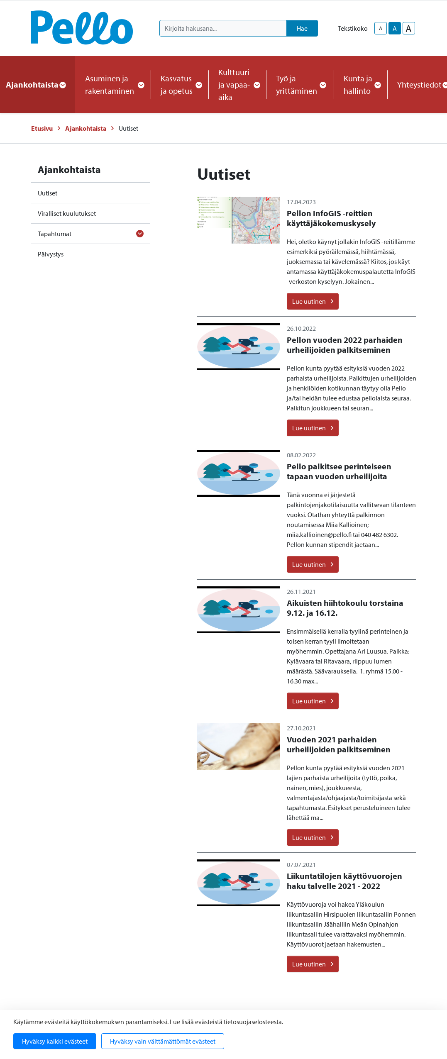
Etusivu (42, 128)
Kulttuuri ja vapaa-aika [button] (237, 84)
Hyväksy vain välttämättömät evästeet (162, 1041)
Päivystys (51, 254)
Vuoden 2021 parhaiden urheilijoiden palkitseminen (339, 744)
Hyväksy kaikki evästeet (55, 1041)
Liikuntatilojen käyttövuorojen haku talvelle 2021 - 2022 (344, 881)
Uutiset (47, 193)
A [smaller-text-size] (380, 28)
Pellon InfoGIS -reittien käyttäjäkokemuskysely (331, 218)
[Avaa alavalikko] (140, 233)
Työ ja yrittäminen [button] (300, 84)
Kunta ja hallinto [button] (360, 84)
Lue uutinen (312, 301)
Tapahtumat (54, 233)
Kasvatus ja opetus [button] (179, 84)
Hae (302, 28)
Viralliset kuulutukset (67, 213)
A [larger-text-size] (408, 28)
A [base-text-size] (395, 28)
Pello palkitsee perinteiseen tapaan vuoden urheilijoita (339, 471)
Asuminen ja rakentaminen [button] (113, 84)
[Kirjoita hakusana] (223, 28)
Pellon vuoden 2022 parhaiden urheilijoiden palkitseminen (345, 344)
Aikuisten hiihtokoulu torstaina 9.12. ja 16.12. (345, 608)
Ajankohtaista (85, 128)
